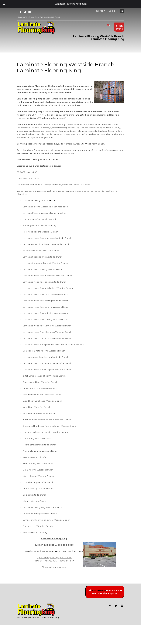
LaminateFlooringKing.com (71, 3)
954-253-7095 (99, 590)
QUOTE (119, 27)
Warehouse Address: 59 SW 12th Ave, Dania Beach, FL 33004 (54, 551)
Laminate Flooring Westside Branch (40, 200)
